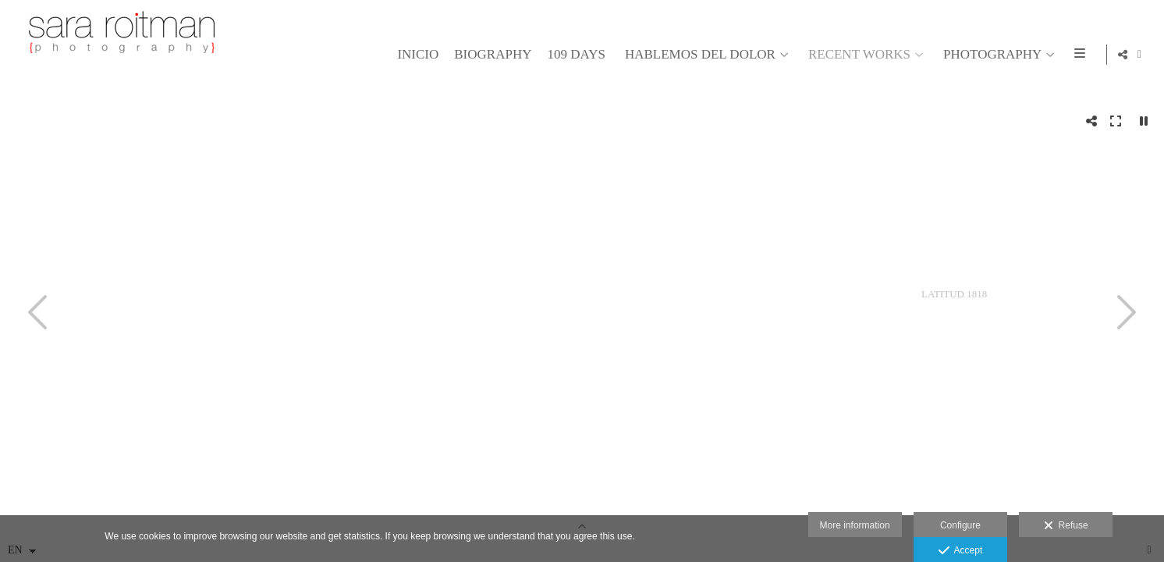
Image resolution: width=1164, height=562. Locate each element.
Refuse (1066, 526)
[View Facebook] (1140, 54)
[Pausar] (1143, 121)
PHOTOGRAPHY (990, 55)
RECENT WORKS (857, 55)
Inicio (415, 55)
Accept (961, 551)
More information (855, 525)
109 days (573, 55)
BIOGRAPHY (490, 55)
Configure (960, 525)
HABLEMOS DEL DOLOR (698, 55)
